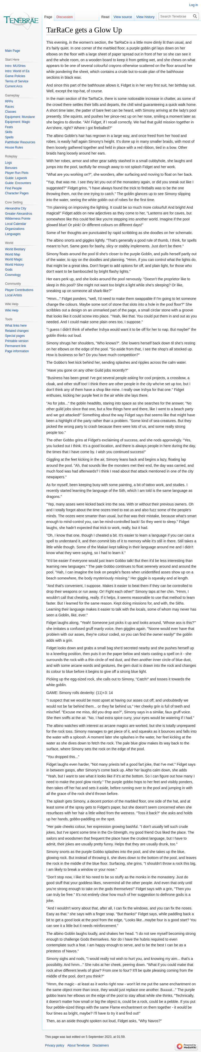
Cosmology (13, 275)
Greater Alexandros (18, 213)
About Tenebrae (78, 1045)
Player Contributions (19, 290)
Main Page (12, 51)
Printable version (16, 341)
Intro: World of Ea (17, 71)
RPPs (9, 101)
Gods (9, 269)
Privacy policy (54, 1045)
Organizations (14, 229)
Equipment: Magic (17, 122)
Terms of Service (16, 81)
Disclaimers (101, 1045)
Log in (193, 5)
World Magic (13, 259)
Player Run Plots (16, 173)
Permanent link (15, 346)
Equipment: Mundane (20, 117)
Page (48, 17)
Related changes (17, 331)
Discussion (64, 17)
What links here (16, 325)
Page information (17, 351)
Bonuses (11, 168)
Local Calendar (15, 224)
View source (123, 17)
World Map (12, 254)
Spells (9, 137)
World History (14, 264)
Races (9, 107)
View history (145, 17)
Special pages (15, 336)
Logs (8, 162)
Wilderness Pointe (17, 218)
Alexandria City (15, 208)
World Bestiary (15, 249)
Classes (10, 111)
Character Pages (17, 193)
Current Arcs (14, 86)
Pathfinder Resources (20, 142)
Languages (12, 234)
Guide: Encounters (18, 183)
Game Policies (15, 76)
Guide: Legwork (16, 178)
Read (105, 17)
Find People (13, 188)
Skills (8, 132)
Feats (9, 127)
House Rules (14, 147)
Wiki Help (11, 310)
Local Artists (13, 295)
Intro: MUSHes (15, 66)
